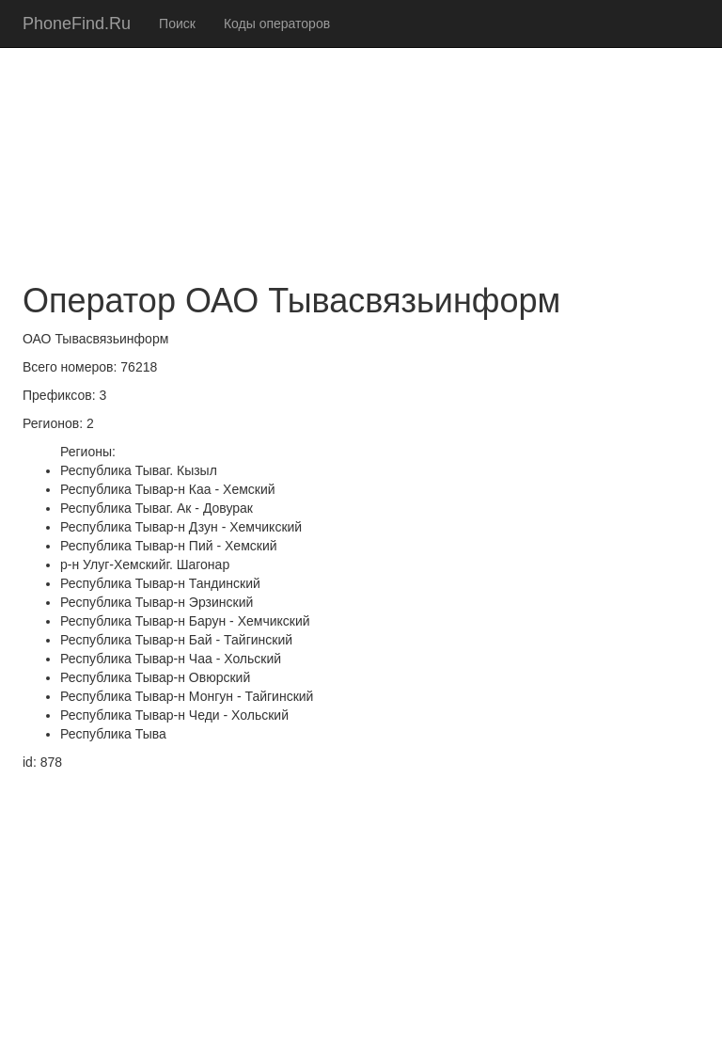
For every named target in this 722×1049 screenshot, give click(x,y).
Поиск (177, 23)
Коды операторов (277, 23)
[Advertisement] (361, 131)
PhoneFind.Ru (77, 23)
